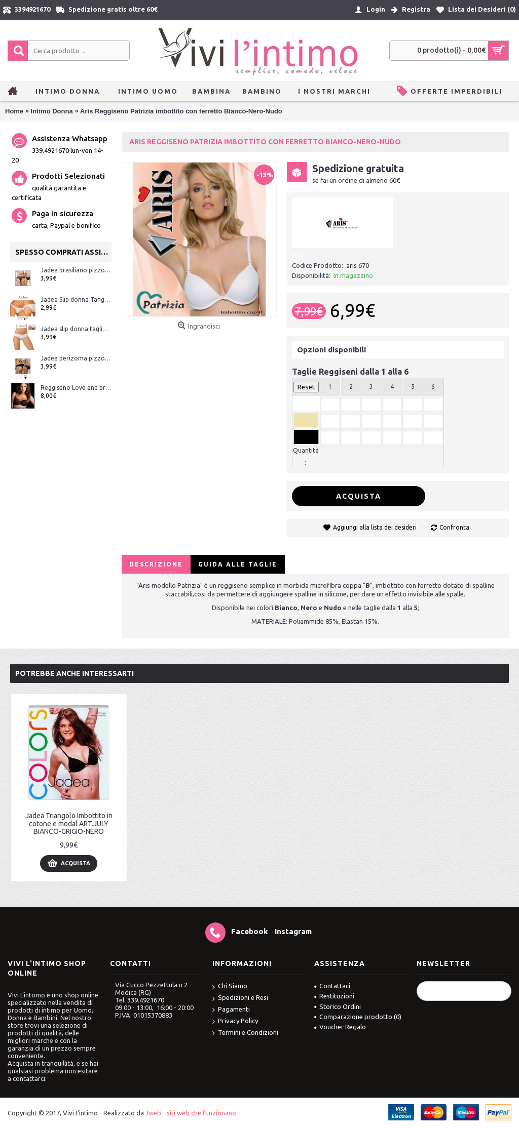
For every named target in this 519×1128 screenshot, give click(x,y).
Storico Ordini (337, 1006)
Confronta (454, 527)
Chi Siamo (229, 986)
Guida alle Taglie (237, 564)
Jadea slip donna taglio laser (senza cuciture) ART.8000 (76, 329)
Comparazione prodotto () (357, 1016)
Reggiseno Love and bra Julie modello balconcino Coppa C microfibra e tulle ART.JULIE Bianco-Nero (76, 387)
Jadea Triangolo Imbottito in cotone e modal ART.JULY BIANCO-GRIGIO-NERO (69, 823)
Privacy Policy (235, 1021)
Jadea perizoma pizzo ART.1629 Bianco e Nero (76, 358)
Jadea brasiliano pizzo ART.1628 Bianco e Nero (76, 270)
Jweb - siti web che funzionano (190, 1112)
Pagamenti (231, 1009)
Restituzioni (334, 995)
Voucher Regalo (340, 1026)
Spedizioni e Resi (240, 998)
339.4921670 (145, 999)
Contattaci (332, 985)
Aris (298, 255)
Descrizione (156, 564)
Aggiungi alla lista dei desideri (375, 527)
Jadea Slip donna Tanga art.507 (76, 299)
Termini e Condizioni (245, 1033)
